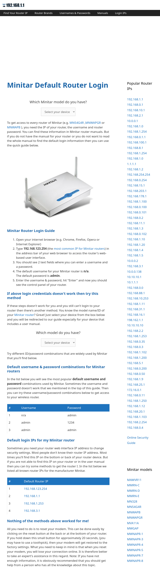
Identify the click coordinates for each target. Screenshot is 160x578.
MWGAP (133, 528)
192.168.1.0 (135, 126)
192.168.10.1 (136, 110)
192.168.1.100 (137, 201)
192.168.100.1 (137, 142)
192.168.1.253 (34, 503)
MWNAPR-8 (135, 561)
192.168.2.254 (137, 422)
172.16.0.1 (134, 390)
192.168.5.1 (135, 363)
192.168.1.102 (137, 352)
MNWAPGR (93, 123)
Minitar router (24, 315)
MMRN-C (133, 485)
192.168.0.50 (136, 374)
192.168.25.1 (136, 384)
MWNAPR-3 (135, 539)
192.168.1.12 (136, 406)
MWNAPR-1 (135, 534)
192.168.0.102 (137, 234)
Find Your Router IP (16, 13)
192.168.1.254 (137, 131)
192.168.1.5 (135, 255)
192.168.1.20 (136, 245)
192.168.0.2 (135, 218)
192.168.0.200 (137, 368)
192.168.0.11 (136, 395)
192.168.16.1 (136, 315)
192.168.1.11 (136, 304)
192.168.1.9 (135, 379)
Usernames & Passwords (75, 13)
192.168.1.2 (135, 169)
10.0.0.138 (134, 272)
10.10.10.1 (134, 277)
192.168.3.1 (32, 511)
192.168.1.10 (136, 239)
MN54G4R (77, 123)
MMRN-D (133, 491)
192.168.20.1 (136, 411)
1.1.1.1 (132, 164)
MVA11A (133, 523)
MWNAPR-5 (135, 550)
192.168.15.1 (136, 185)
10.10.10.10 (135, 325)
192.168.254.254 (138, 174)
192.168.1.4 (135, 250)
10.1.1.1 (132, 282)
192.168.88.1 (136, 293)
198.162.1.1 (135, 320)
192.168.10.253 (138, 298)
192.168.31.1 (136, 309)
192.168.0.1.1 (136, 137)
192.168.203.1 (137, 191)
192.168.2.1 (135, 115)
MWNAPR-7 (135, 555)
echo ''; (58, 112)
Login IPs (120, 13)
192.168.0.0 (135, 288)
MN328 (132, 501)
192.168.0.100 (137, 207)
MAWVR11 (134, 480)
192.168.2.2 (135, 331)
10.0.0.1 (132, 121)
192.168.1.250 (137, 401)
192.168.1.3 (135, 228)
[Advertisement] (80, 45)
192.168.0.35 (136, 341)
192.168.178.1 (137, 196)
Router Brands (43, 13)
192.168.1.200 (137, 358)
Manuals (102, 13)
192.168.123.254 (35, 489)
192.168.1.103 (137, 417)
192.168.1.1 (32, 496)
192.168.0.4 (135, 428)
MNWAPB (13, 127)
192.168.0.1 (135, 105)
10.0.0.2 (132, 261)
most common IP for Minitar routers (79, 248)
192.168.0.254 (137, 180)
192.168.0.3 (135, 347)
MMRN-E (133, 496)
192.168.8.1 (135, 148)
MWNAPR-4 (135, 545)
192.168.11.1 (136, 223)
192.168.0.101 (137, 212)
